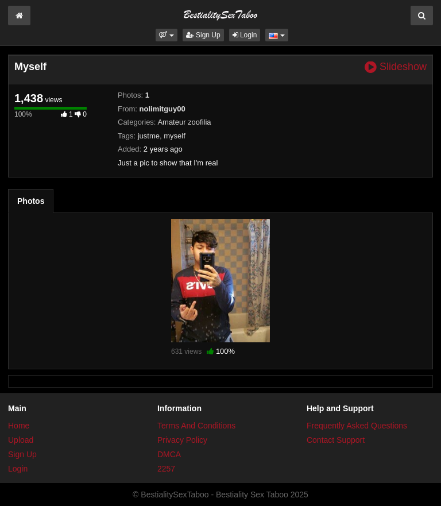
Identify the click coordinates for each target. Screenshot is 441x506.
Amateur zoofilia (184, 122)
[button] (166, 35)
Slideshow (396, 66)
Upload (20, 440)
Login (245, 35)
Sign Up (203, 35)
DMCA (169, 454)
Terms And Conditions (196, 425)
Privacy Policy (182, 440)
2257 (166, 468)
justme (149, 136)
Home (18, 425)
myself (174, 136)
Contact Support (336, 440)
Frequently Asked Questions (357, 425)
